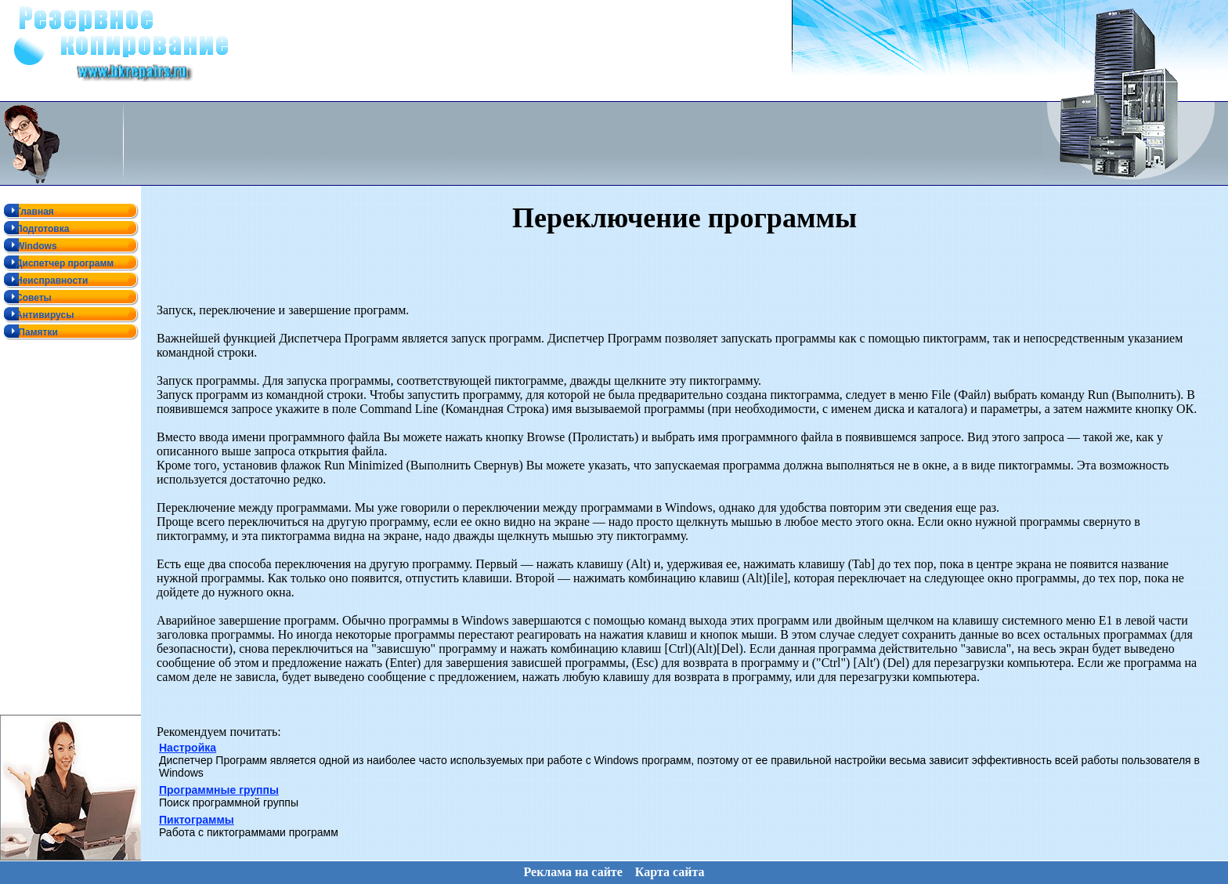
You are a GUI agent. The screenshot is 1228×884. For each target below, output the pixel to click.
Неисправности (44, 279)
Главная (27, 210)
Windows (28, 245)
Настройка (187, 747)
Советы (26, 297)
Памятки (29, 331)
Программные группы (219, 789)
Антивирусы (37, 314)
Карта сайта (670, 867)
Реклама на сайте (572, 867)
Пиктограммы (196, 819)
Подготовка (34, 228)
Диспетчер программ (57, 262)
